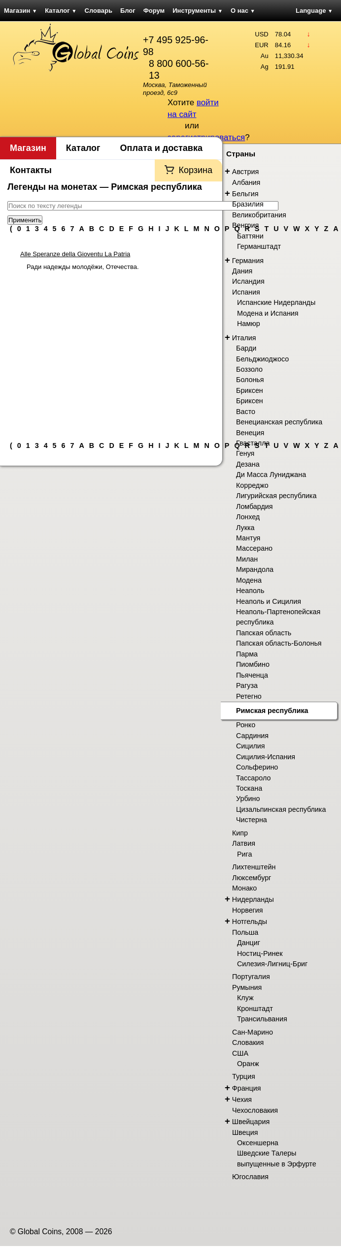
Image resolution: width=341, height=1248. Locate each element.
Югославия (250, 1177)
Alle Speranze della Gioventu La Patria (75, 254)
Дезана (248, 464)
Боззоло (249, 369)
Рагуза (247, 685)
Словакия (248, 1042)
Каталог (60, 10)
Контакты (31, 170)
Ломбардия (254, 506)
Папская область (263, 633)
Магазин (20, 10)
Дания (242, 271)
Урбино (248, 798)
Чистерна (251, 820)
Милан (247, 559)
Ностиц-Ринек (260, 953)
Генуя (245, 453)
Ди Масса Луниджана (271, 474)
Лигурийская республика (276, 496)
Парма (247, 654)
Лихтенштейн (253, 867)
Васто (245, 412)
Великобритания (259, 215)
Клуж (245, 998)
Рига (244, 854)
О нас (243, 10)
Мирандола (254, 569)
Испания (246, 292)
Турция (243, 1076)
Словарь (98, 10)
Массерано (254, 548)
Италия (244, 338)
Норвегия (247, 910)
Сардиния (252, 736)
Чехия (242, 1099)
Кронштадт (255, 1008)
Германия (248, 261)
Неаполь (250, 590)
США (240, 1053)
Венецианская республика (279, 422)
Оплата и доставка (161, 148)
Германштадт (259, 246)
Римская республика (272, 710)
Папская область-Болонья (279, 643)
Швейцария (251, 1122)
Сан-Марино (252, 1032)
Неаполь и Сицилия (268, 601)
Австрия (245, 172)
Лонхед (248, 517)
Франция (246, 1088)
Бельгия (245, 194)
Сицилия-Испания (265, 757)
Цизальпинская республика (281, 809)
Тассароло (253, 778)
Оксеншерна (257, 1143)
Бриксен (249, 390)
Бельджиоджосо (262, 359)
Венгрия (245, 225)
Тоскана (249, 788)
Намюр (248, 323)
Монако (244, 888)
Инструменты (197, 10)
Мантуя (248, 538)
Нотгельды (249, 921)
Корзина (195, 170)
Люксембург (251, 878)
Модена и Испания (268, 313)
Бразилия (248, 204)
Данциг (248, 943)
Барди (246, 348)
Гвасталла (253, 443)
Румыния (247, 987)
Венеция (250, 433)
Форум (154, 10)
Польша (245, 932)
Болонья (250, 380)
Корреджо (252, 485)
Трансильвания (262, 1019)
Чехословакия (255, 1110)
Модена (249, 580)
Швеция (245, 1132)
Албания (246, 182)
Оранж (248, 1064)
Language (314, 10)
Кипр (240, 833)
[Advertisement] (111, 352)
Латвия (243, 843)
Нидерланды (253, 899)
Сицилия (250, 746)
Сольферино (257, 767)
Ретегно (249, 696)
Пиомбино (253, 664)
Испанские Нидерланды (276, 302)
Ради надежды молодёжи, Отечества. (83, 266)
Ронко (245, 725)
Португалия (251, 977)
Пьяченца (252, 675)
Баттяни (250, 236)
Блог (128, 10)
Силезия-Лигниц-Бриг (272, 964)
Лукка (245, 528)
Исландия (248, 281)
